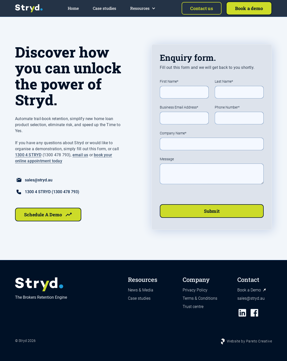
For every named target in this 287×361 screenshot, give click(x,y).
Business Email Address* (179, 107)
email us (80, 154)
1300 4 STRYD (28, 154)
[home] (29, 8)
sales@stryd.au (251, 298)
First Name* (169, 81)
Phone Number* (227, 107)
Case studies (139, 298)
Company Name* (173, 133)
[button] (143, 8)
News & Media (140, 290)
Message (167, 159)
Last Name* (224, 81)
